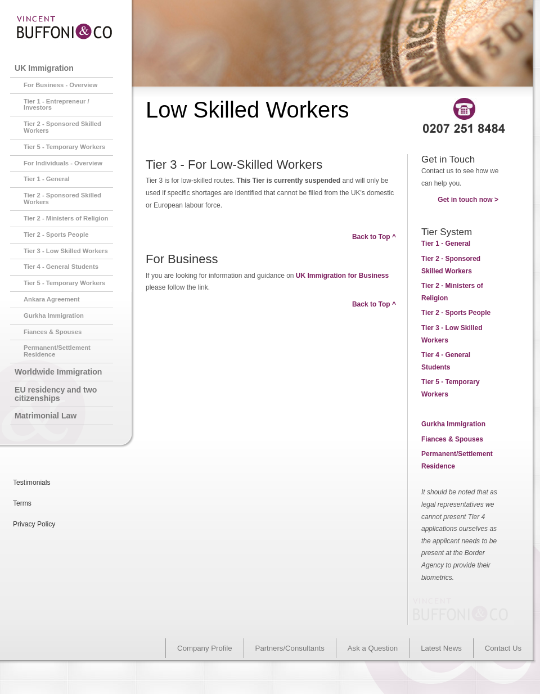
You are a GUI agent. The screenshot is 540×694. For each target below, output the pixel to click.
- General (445, 243)
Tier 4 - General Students (61, 266)
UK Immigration (44, 68)
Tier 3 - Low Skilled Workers (66, 250)
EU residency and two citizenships (56, 394)
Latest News (441, 648)
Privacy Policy (34, 524)
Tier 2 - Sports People (56, 234)
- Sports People (455, 313)
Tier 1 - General (47, 178)
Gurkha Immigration (453, 424)
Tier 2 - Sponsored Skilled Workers (62, 127)
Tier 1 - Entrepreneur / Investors (56, 104)
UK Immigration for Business (342, 276)
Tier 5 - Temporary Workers (64, 146)
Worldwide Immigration (58, 371)
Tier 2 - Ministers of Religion (66, 218)
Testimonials (32, 482)
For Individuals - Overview (63, 163)
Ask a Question (373, 648)
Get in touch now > (468, 200)
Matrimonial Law (45, 415)
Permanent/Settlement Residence (57, 351)
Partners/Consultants (290, 648)
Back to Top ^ (374, 237)
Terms (22, 503)
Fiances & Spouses (452, 439)
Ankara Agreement (52, 299)
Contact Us (503, 648)
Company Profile (204, 648)
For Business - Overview (60, 85)
